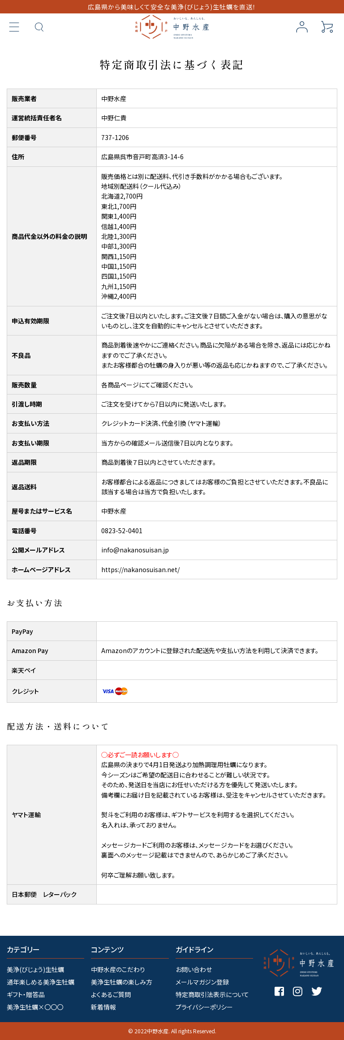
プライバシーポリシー (204, 1006)
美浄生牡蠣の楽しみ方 (121, 981)
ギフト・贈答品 (26, 994)
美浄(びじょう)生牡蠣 (35, 969)
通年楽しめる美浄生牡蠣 (40, 981)
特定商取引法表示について (212, 994)
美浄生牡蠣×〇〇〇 (35, 1006)
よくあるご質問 (111, 994)
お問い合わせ (194, 969)
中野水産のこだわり (118, 969)
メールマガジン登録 (202, 981)
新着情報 (103, 1006)
